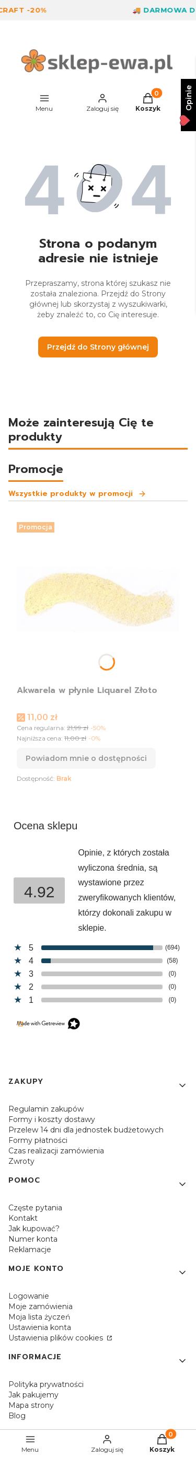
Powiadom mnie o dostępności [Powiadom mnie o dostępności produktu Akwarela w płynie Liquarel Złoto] (86, 758)
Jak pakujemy (33, 1395)
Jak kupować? (34, 1228)
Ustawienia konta (39, 1327)
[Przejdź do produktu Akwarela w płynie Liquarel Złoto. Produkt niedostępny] (98, 599)
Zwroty (21, 1161)
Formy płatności (37, 1140)
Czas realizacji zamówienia (56, 1150)
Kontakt (23, 1218)
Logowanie (28, 1296)
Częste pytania (35, 1207)
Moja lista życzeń (39, 1317)
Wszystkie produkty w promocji (77, 493)
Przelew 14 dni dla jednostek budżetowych (86, 1130)
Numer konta (32, 1239)
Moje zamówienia (40, 1306)
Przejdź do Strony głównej (98, 347)
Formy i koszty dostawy (51, 1119)
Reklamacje (29, 1249)
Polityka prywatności (46, 1384)
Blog (17, 1415)
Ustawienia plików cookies (56, 1338)
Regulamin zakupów (46, 1109)
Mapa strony (31, 1405)
